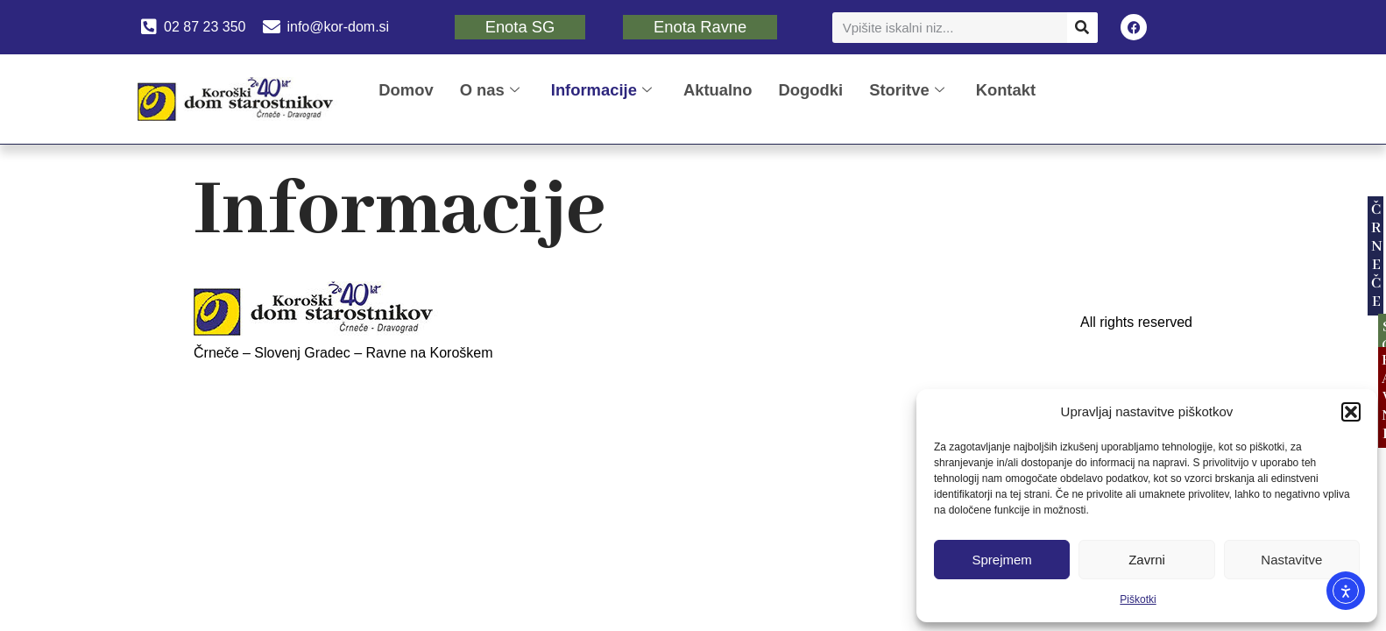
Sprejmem (1001, 559)
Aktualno (718, 90)
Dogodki (811, 90)
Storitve (906, 90)
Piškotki (1138, 599)
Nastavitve (1291, 559)
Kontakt (1006, 90)
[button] (1351, 412)
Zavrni (1146, 559)
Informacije (601, 90)
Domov (405, 90)
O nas (490, 90)
